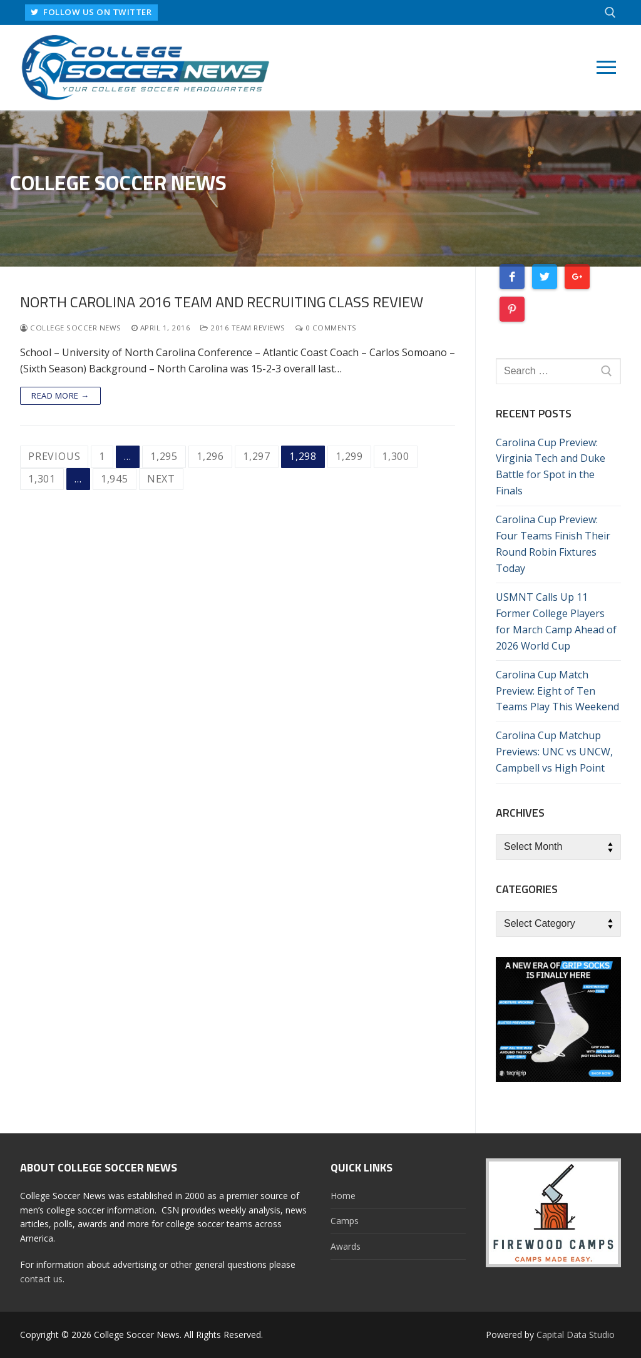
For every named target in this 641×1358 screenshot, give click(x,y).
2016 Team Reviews (242, 327)
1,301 (42, 479)
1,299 (349, 456)
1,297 (256, 456)
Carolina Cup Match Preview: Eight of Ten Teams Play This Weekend (557, 691)
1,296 (210, 456)
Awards (346, 1246)
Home (343, 1196)
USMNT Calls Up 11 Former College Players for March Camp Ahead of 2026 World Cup (556, 621)
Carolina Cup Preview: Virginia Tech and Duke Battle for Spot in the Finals (550, 467)
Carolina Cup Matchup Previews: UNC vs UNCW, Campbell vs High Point (554, 751)
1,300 (395, 456)
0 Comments (326, 327)
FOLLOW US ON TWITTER (93, 12)
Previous (54, 456)
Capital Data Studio (575, 1334)
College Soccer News (70, 327)
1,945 (114, 479)
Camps (345, 1221)
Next (161, 479)
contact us (41, 1279)
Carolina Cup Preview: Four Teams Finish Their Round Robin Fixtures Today (553, 544)
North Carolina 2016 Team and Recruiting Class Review (221, 302)
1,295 (164, 456)
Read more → (60, 395)
